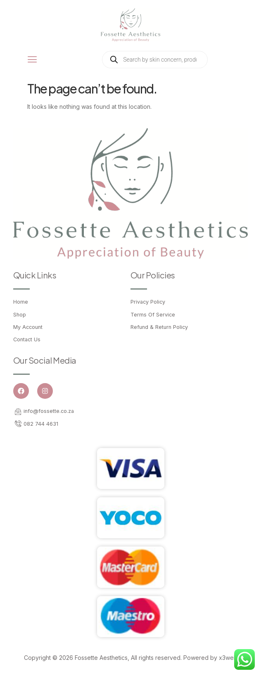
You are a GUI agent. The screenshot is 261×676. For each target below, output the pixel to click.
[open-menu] (32, 59)
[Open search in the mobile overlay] (155, 60)
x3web (228, 657)
